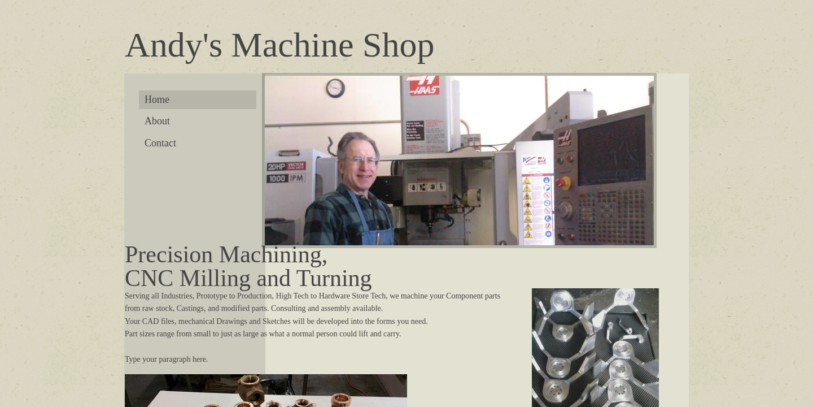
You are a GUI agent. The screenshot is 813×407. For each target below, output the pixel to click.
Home (157, 99)
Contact (160, 143)
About (157, 121)
